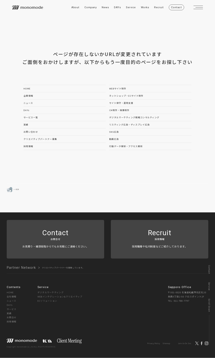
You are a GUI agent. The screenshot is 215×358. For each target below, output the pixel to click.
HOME (27, 88)
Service (209, 286)
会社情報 (11, 296)
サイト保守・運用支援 (121, 103)
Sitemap (166, 343)
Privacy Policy (153, 343)
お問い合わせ (31, 131)
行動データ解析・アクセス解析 (126, 146)
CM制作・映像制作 (119, 110)
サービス (11, 309)
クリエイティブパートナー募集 (40, 139)
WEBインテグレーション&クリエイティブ (59, 296)
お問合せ (11, 317)
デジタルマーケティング (50, 292)
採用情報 (28, 146)
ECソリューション (47, 300)
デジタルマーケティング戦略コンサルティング (134, 117)
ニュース (28, 103)
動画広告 (114, 139)
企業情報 (28, 95)
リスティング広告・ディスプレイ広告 (129, 124)
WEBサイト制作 (117, 88)
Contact (209, 269)
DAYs (26, 110)
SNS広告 (114, 131)
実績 (26, 124)
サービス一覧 (31, 117)
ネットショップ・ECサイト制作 (126, 95)
